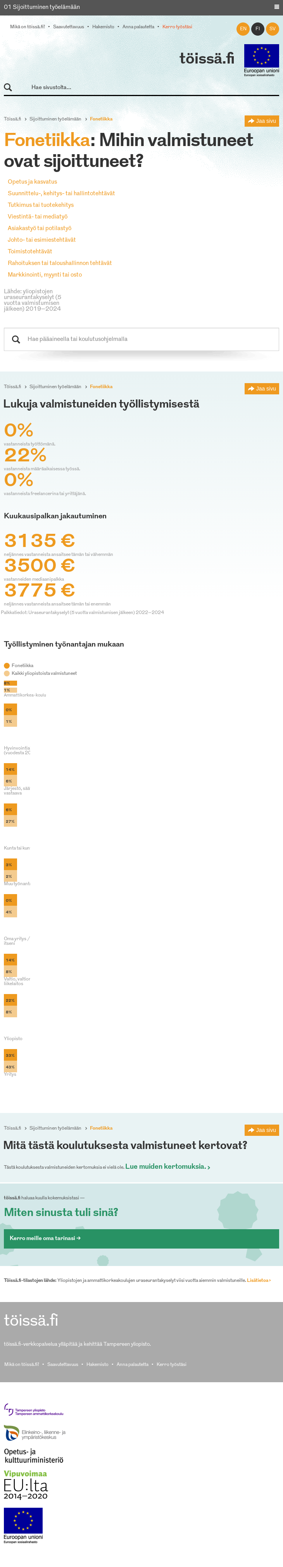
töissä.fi (207, 59)
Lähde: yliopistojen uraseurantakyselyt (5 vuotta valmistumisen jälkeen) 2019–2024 (32, 300)
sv (272, 29)
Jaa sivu (266, 121)
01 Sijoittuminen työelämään (42, 7)
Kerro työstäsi (177, 27)
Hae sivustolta (11, 88)
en (243, 29)
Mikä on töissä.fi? (27, 27)
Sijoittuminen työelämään (55, 119)
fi (257, 29)
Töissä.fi (12, 119)
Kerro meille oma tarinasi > (45, 1239)
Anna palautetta (138, 27)
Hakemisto (103, 27)
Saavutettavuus (68, 27)
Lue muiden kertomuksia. (165, 1167)
